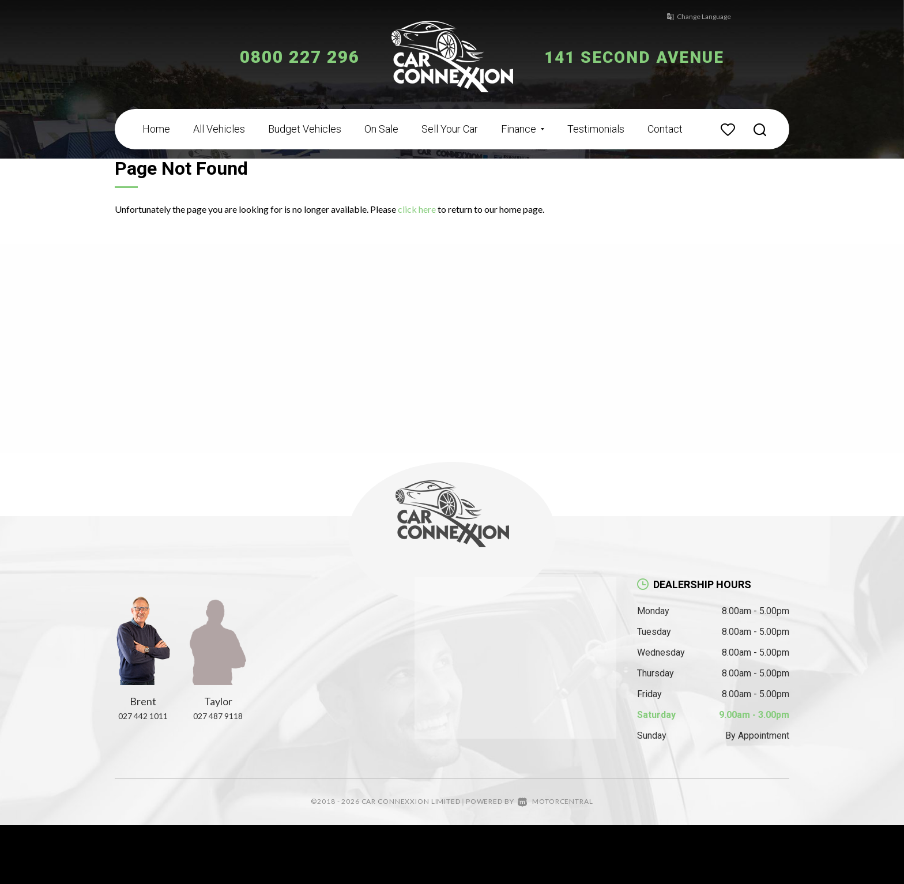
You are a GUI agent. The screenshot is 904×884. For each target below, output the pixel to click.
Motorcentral (555, 801)
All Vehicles (219, 129)
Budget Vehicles (304, 129)
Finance (522, 129)
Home (156, 129)
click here (417, 209)
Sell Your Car (449, 129)
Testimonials (595, 129)
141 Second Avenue (640, 57)
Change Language (694, 16)
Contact (665, 129)
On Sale (381, 129)
